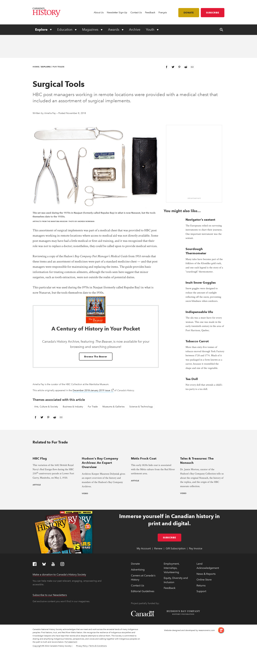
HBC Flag (40, 458)
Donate (189, 12)
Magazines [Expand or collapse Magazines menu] (90, 29)
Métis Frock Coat (143, 458)
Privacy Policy (82, 646)
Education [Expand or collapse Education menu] (65, 29)
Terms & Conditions (98, 646)
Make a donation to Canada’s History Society (59, 574)
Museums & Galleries (113, 406)
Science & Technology (141, 406)
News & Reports (206, 573)
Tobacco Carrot (197, 341)
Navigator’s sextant (200, 219)
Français (162, 12)
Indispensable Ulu (199, 312)
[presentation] (55, 451)
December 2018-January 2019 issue (93, 390)
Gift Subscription (176, 548)
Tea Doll (192, 379)
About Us (99, 12)
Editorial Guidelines (142, 591)
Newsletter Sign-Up (117, 12)
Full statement (71, 642)
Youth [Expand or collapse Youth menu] (150, 29)
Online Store (204, 579)
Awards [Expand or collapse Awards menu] (114, 29)
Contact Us (136, 12)
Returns (201, 585)
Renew (158, 548)
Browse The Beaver (95, 356)
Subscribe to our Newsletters (50, 595)
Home (36, 66)
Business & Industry (73, 406)
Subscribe (212, 12)
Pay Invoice (195, 548)
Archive (134, 29)
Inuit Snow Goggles (201, 282)
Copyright (37, 646)
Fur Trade (58, 66)
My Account (144, 548)
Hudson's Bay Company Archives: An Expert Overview (100, 463)
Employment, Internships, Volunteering (171, 568)
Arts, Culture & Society (46, 406)
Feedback (150, 12)
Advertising (138, 569)
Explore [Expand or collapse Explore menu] (41, 29)
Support (201, 591)
